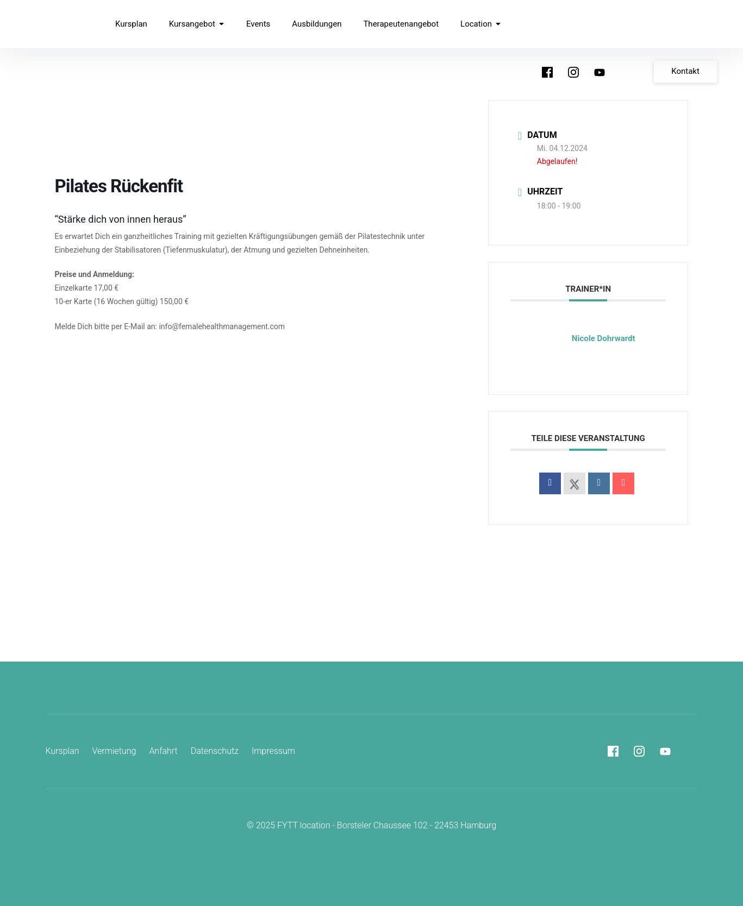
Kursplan (131, 24)
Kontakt (685, 71)
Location (480, 24)
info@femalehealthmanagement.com (222, 326)
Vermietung (114, 751)
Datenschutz (215, 751)
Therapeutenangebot (401, 24)
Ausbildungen (316, 24)
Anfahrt (163, 751)
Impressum (273, 751)
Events (258, 24)
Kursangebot (196, 24)
